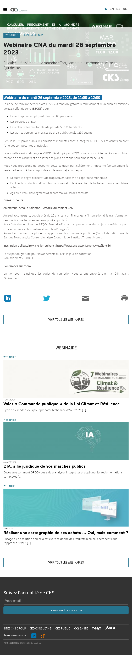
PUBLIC (63, 629)
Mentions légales (11, 643)
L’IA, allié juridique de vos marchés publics (44, 466)
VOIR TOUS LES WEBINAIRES (66, 319)
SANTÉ (81, 629)
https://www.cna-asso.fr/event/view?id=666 (83, 246)
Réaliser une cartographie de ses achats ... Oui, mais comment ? (65, 533)
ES (118, 9)
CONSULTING (40, 629)
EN (112, 9)
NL (125, 9)
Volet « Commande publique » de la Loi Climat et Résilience (61, 404)
